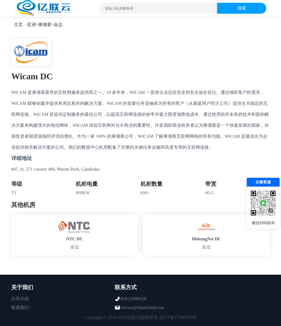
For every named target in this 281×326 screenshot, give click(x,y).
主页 (18, 24)
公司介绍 (20, 298)
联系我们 (20, 307)
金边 (58, 24)
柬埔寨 (44, 24)
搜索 (241, 8)
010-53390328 (133, 298)
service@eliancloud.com (142, 307)
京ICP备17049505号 (177, 317)
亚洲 (31, 24)
